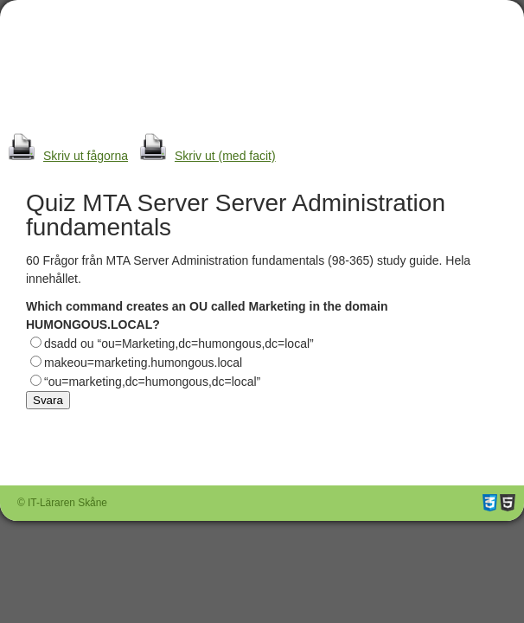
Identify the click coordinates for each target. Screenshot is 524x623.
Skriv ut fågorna (64, 156)
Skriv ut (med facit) (203, 156)
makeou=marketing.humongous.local (143, 362)
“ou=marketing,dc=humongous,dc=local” (152, 382)
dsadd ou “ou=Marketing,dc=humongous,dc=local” (179, 343)
